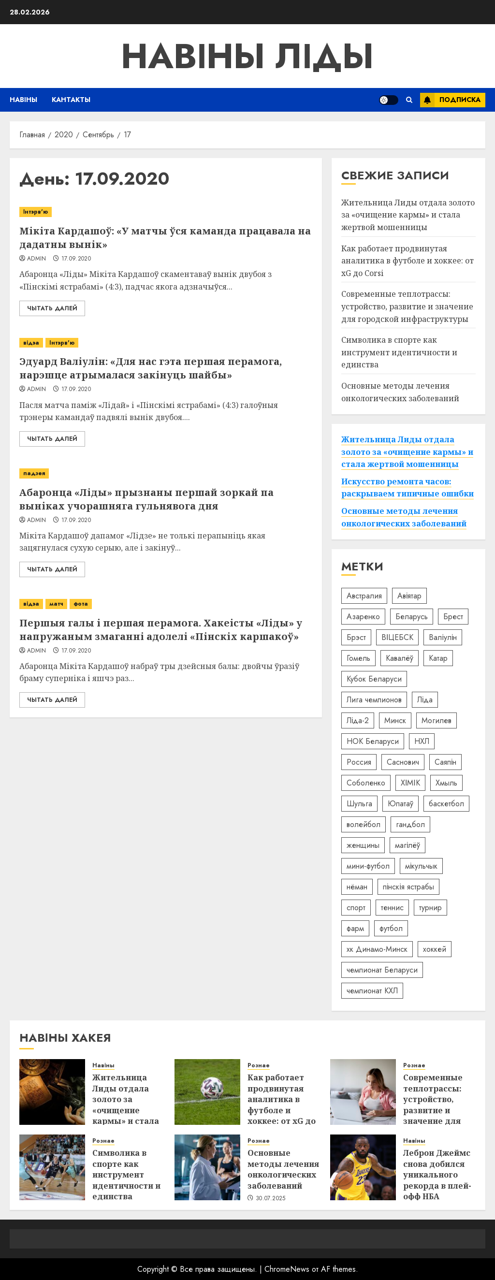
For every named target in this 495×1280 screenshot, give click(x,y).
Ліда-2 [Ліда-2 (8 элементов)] (358, 720)
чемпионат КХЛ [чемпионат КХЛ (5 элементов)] (372, 990)
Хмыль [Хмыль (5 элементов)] (446, 782)
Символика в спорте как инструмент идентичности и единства (399, 352)
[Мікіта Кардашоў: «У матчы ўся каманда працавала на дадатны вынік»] (165, 211)
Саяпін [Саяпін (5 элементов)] (446, 762)
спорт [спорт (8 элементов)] (356, 907)
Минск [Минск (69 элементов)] (395, 720)
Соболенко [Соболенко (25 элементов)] (366, 782)
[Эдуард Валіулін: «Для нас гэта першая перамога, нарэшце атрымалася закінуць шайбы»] (165, 342)
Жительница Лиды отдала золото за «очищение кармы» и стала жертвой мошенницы (408, 215)
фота (80, 603)
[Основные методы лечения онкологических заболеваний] (207, 1167)
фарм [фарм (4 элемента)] (355, 928)
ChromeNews (286, 1269)
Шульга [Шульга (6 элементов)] (359, 803)
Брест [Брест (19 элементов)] (453, 616)
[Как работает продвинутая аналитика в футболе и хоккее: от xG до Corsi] (207, 1092)
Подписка (450, 100)
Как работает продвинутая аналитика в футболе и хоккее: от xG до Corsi (407, 260)
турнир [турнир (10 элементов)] (430, 907)
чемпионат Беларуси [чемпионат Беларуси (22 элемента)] (382, 969)
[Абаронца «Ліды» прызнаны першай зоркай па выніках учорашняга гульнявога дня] (165, 473)
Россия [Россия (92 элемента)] (359, 762)
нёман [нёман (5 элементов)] (357, 886)
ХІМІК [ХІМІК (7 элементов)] (410, 782)
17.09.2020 (76, 259)
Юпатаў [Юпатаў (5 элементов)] (400, 803)
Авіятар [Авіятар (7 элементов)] (409, 595)
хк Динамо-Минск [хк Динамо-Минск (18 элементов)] (377, 949)
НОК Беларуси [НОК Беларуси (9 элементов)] (373, 741)
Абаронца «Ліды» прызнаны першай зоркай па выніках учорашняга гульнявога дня (146, 499)
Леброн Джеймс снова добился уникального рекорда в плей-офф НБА (437, 1175)
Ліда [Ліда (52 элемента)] (425, 699)
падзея (34, 473)
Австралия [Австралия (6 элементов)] (364, 595)
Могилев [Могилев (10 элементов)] (436, 720)
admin (36, 259)
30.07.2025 (271, 1199)
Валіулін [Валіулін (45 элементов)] (443, 637)
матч (56, 603)
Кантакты (71, 99)
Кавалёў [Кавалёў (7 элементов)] (399, 658)
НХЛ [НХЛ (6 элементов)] (421, 741)
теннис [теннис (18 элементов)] (392, 907)
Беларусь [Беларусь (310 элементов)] (411, 616)
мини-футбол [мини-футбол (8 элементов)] (368, 866)
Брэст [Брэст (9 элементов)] (356, 637)
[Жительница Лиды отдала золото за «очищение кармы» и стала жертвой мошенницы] (52, 1092)
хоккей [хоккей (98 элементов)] (434, 949)
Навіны (23, 99)
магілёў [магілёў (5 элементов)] (408, 845)
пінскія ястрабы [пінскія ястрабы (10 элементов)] (408, 886)
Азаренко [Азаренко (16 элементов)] (363, 616)
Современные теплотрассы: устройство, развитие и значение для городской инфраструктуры (407, 306)
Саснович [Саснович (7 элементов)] (403, 762)
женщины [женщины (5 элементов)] (363, 845)
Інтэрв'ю (35, 211)
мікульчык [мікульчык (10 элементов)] (421, 866)
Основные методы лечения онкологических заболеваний (283, 1169)
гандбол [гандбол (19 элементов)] (410, 824)
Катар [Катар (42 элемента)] (438, 658)
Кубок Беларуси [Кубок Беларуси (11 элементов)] (374, 678)
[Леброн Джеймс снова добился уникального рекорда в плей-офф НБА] (363, 1167)
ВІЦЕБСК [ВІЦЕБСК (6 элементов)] (397, 637)
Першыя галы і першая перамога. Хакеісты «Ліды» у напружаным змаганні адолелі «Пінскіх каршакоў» (160, 629)
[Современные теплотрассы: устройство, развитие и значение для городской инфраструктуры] (363, 1092)
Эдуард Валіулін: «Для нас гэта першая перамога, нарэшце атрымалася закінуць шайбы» (150, 368)
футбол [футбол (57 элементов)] (391, 928)
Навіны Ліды (247, 56)
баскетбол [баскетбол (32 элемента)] (446, 803)
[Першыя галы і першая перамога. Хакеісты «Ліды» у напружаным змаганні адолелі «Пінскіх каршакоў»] (165, 603)
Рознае (259, 1066)
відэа (31, 342)
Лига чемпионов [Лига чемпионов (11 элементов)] (374, 699)
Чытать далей (52, 308)
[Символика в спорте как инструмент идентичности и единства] (52, 1167)
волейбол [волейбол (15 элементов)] (363, 824)
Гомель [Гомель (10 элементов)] (358, 658)
